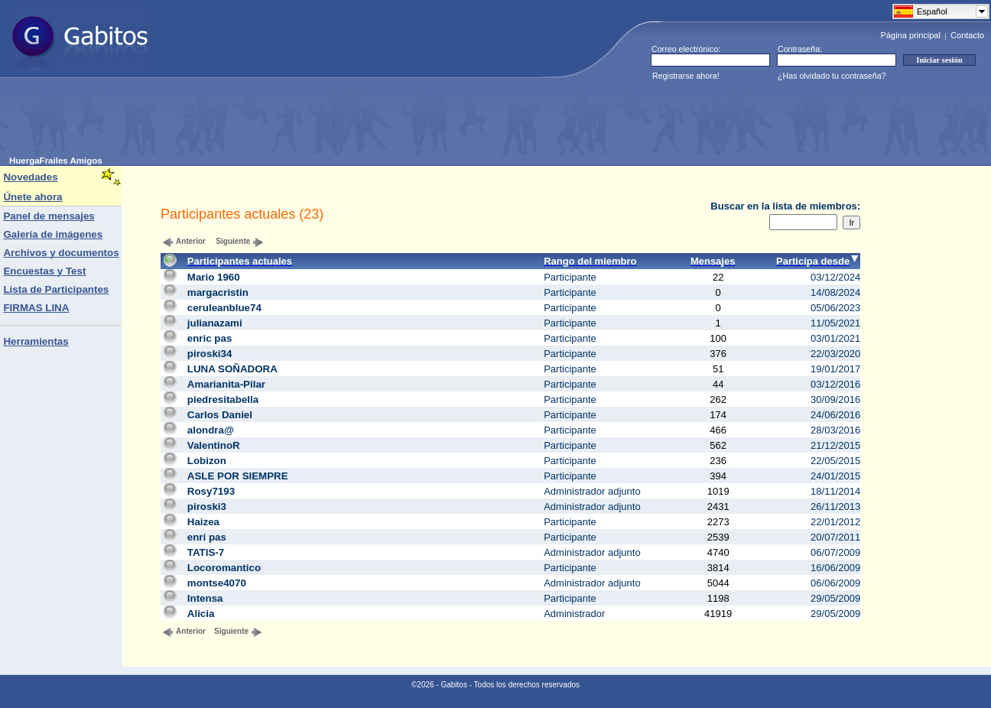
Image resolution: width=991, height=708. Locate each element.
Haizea (203, 522)
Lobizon (206, 460)
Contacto (967, 35)
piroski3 (206, 506)
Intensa (205, 598)
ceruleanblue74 (224, 307)
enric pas (209, 338)
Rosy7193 (211, 491)
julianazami (214, 323)
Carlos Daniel (219, 415)
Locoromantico (224, 567)
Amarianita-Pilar (226, 384)
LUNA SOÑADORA (232, 369)
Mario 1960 (213, 277)
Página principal (911, 35)
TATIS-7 (205, 552)
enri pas (206, 537)
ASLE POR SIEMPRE (237, 476)
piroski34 (209, 353)
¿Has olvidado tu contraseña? (832, 75)
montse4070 (216, 583)
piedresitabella (222, 399)
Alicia (201, 613)
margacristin (218, 292)
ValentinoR (213, 445)
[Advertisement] (287, 121)
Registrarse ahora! (686, 75)
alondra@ (210, 430)
